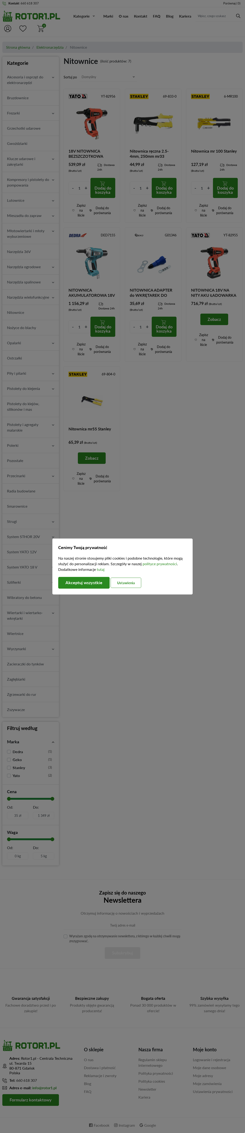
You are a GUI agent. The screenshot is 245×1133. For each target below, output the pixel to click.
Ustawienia (127, 583)
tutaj (100, 569)
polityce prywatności (160, 563)
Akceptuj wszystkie (83, 582)
